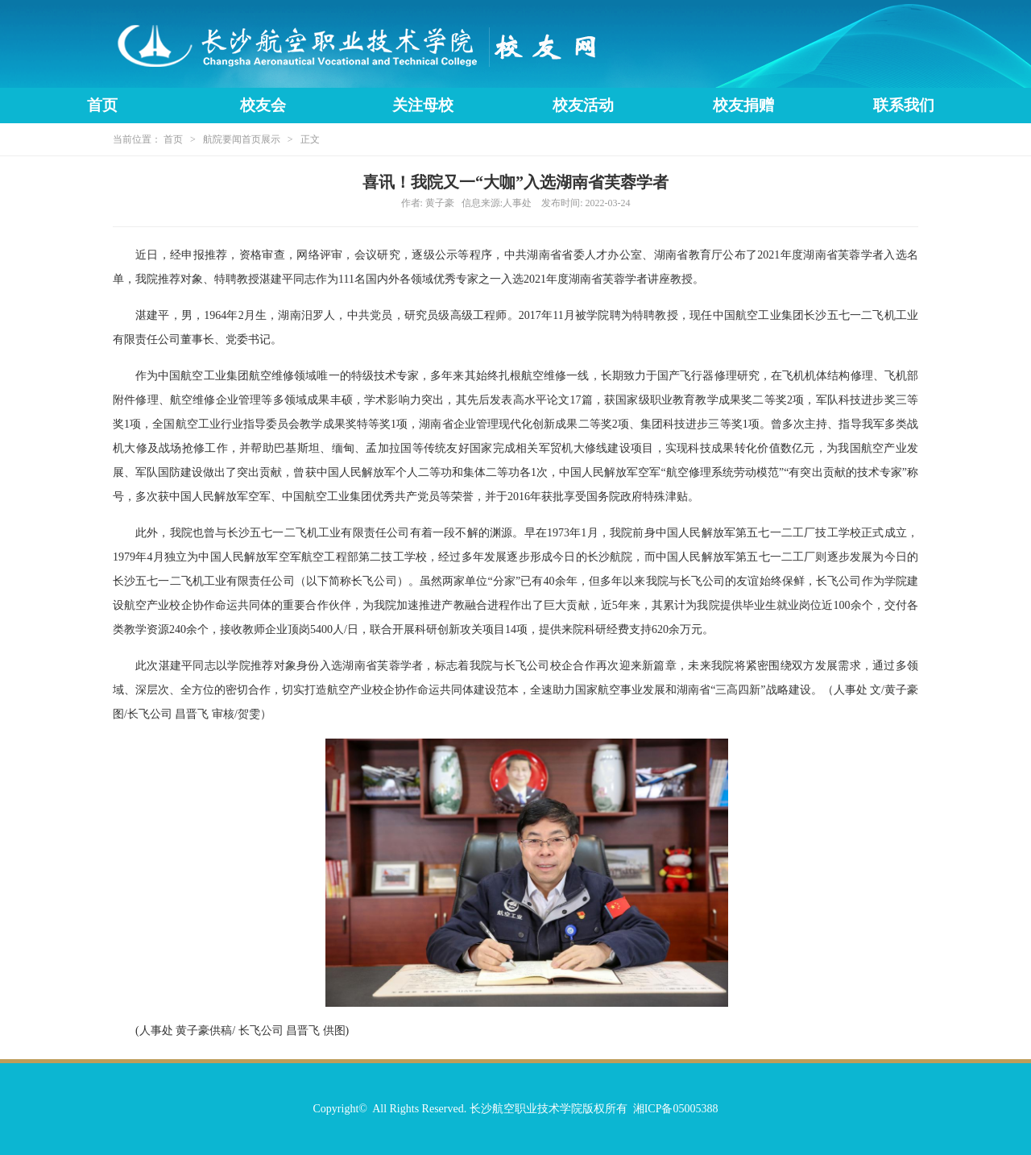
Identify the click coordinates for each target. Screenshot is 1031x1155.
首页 (102, 105)
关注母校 (422, 105)
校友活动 (583, 105)
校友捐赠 (743, 105)
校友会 (263, 105)
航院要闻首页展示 (241, 139)
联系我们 (903, 105)
